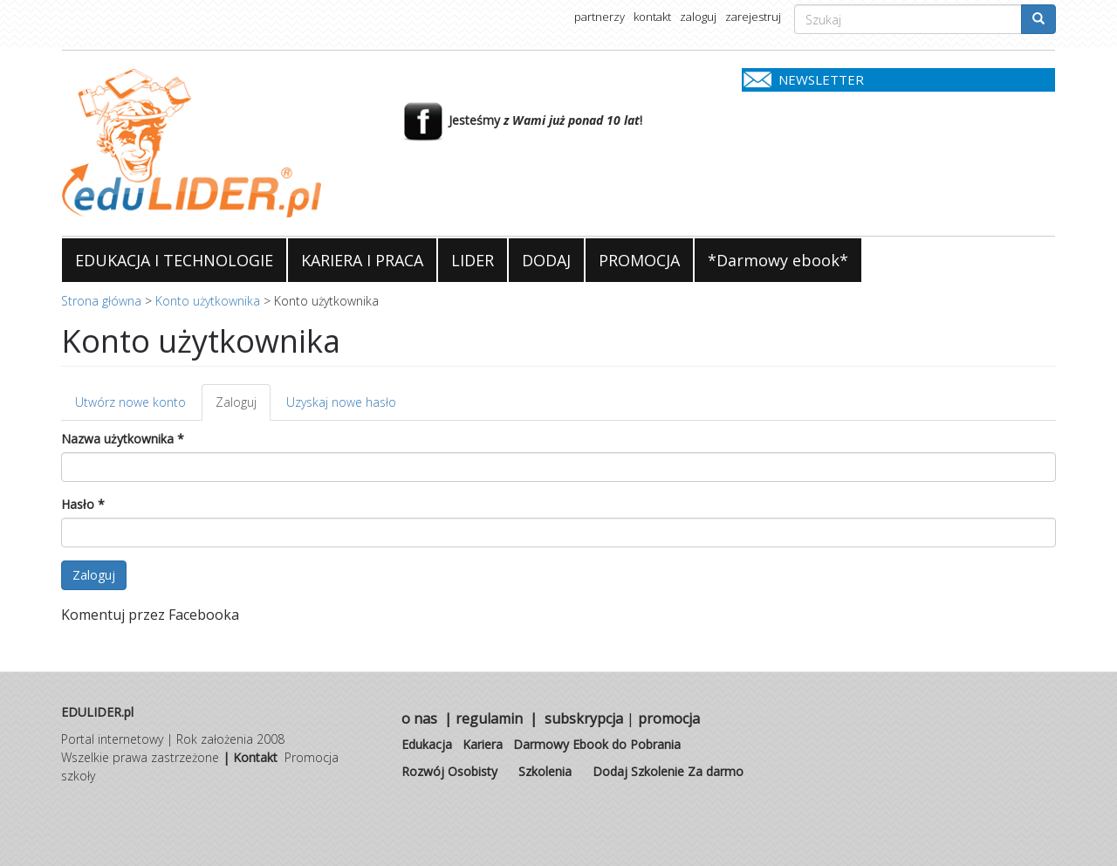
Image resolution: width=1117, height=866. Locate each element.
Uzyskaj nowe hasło (341, 402)
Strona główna (101, 300)
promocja (669, 718)
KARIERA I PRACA (362, 260)
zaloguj (698, 16)
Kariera (483, 744)
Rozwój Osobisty (449, 771)
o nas (419, 718)
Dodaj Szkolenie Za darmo (668, 771)
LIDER (472, 260)
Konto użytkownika (207, 300)
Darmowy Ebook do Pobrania (597, 744)
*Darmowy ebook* (778, 260)
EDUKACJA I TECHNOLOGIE (174, 260)
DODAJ (546, 260)
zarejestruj (753, 16)
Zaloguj (243, 407)
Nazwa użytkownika (122, 438)
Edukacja (426, 744)
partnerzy (599, 16)
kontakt (652, 16)
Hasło (83, 504)
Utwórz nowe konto (130, 402)
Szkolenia (545, 771)
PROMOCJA (639, 260)
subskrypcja (584, 718)
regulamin (489, 718)
